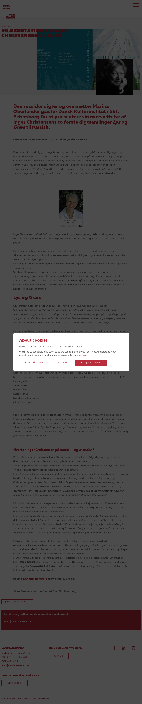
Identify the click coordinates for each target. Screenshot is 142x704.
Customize (62, 362)
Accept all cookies (91, 362)
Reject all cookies (34, 362)
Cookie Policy (81, 355)
